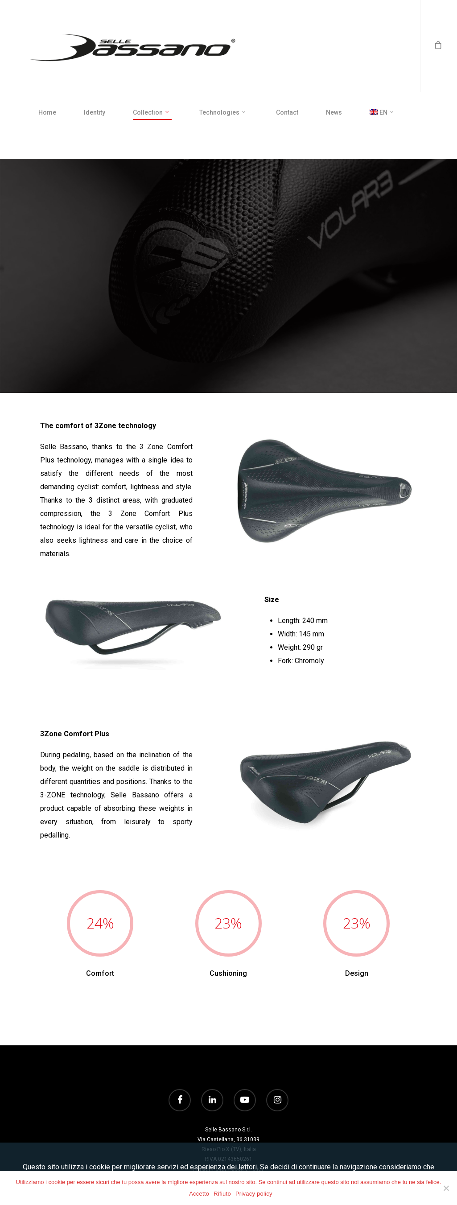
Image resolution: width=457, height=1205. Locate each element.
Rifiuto (222, 1193)
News (334, 112)
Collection (151, 112)
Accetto (199, 1193)
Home (47, 112)
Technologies (223, 112)
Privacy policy (253, 1193)
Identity (94, 112)
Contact (287, 112)
